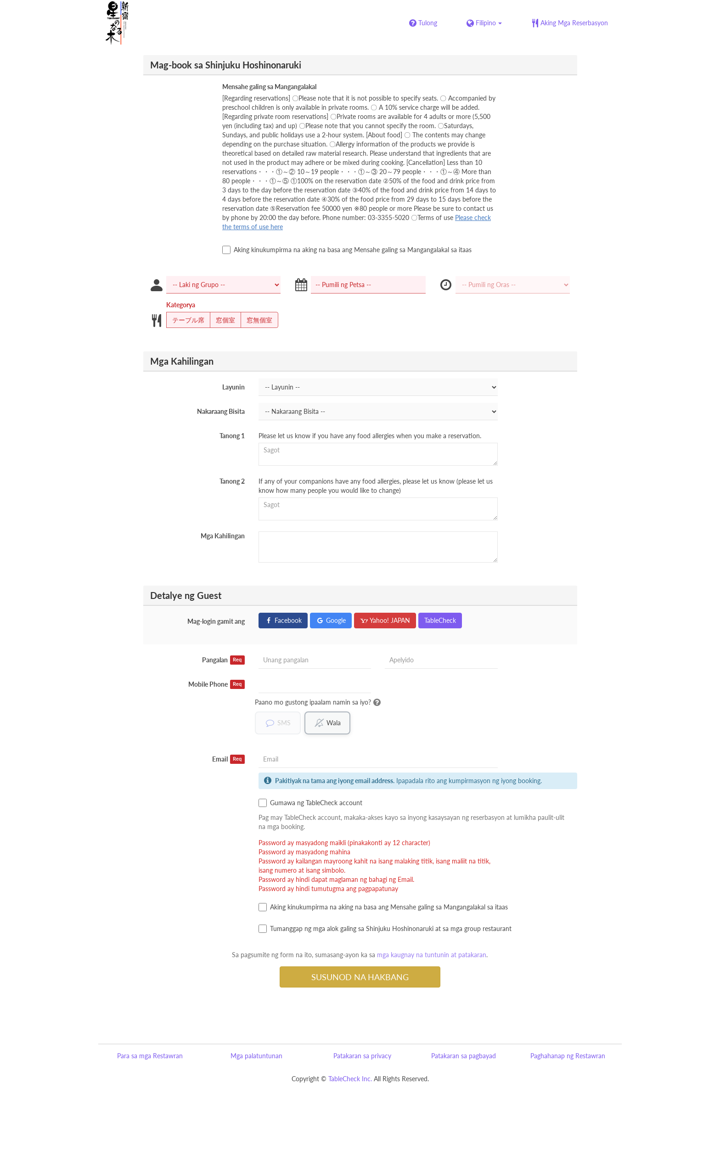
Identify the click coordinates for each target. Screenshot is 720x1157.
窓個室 (222, 320)
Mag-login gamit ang (216, 621)
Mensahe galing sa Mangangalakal (269, 86)
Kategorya (180, 305)
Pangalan (223, 660)
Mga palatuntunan (256, 1056)
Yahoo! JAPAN (385, 620)
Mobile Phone (216, 684)
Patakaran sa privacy (362, 1056)
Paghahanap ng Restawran (567, 1056)
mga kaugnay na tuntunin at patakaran (431, 955)
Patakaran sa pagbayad (463, 1056)
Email (228, 759)
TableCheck (440, 620)
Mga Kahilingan (223, 536)
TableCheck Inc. (350, 1079)
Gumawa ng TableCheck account (310, 803)
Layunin (233, 387)
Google (331, 620)
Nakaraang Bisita (221, 411)
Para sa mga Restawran (150, 1056)
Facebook (283, 620)
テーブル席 (185, 320)
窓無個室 (256, 320)
